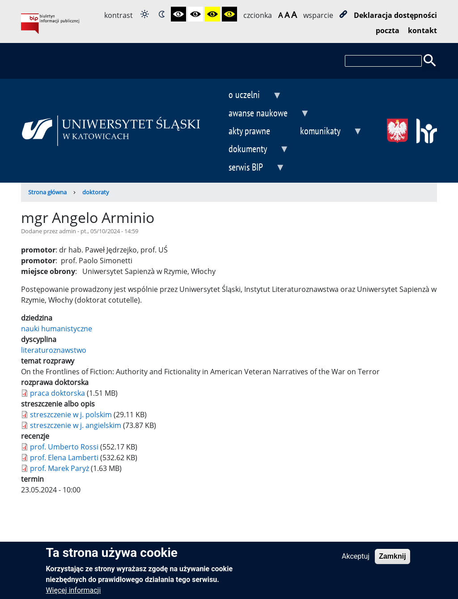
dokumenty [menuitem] (251, 150)
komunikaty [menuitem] (324, 132)
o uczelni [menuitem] (247, 95)
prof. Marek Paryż (59, 468)
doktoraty (95, 192)
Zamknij (392, 560)
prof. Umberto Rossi (64, 447)
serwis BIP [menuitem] (249, 168)
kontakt (422, 30)
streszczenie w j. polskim (71, 414)
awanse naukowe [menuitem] (261, 114)
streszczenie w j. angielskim (75, 425)
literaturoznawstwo (53, 350)
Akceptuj (355, 560)
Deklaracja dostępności (395, 15)
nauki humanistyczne (56, 329)
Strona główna (47, 192)
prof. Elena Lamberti (64, 457)
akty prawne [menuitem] (249, 130)
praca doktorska (57, 393)
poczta (387, 30)
